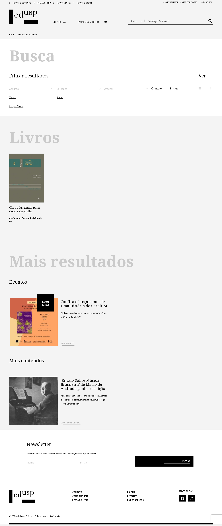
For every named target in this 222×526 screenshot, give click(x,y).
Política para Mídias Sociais (47, 517)
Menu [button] (59, 22)
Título (158, 88)
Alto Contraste (187, 3)
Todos (12, 98)
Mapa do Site (205, 3)
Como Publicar (80, 497)
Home (11, 35)
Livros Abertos (135, 501)
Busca (62, 3)
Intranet (132, 497)
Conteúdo (20, 3)
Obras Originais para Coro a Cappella (24, 211)
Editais (131, 493)
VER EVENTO (67, 344)
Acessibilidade (169, 3)
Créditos (29, 517)
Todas (60, 98)
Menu (42, 3)
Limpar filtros (16, 107)
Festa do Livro (80, 501)
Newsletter (39, 446)
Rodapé (82, 3)
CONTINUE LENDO (70, 424)
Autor (176, 88)
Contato (77, 493)
